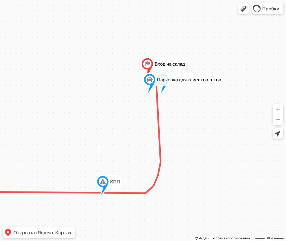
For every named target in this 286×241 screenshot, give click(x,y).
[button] (243, 8)
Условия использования (231, 238)
